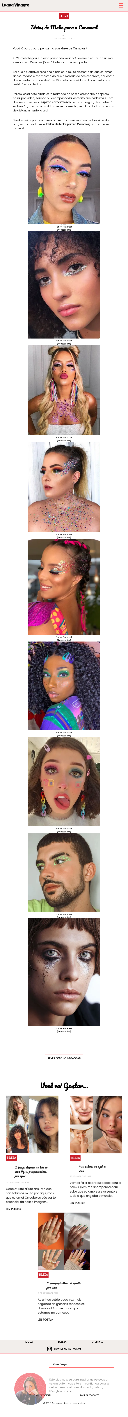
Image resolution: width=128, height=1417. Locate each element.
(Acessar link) (64, 229)
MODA (29, 1342)
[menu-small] (79, 5)
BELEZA (62, 1342)
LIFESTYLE (97, 1342)
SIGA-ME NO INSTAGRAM (64, 1349)
